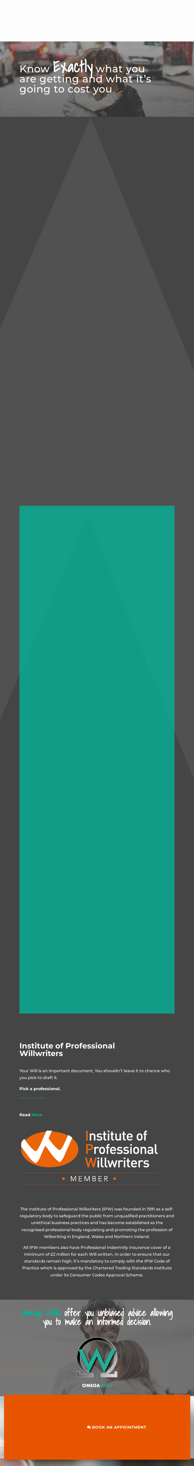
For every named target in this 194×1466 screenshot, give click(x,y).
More (30, 1114)
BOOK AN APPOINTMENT (119, 1427)
